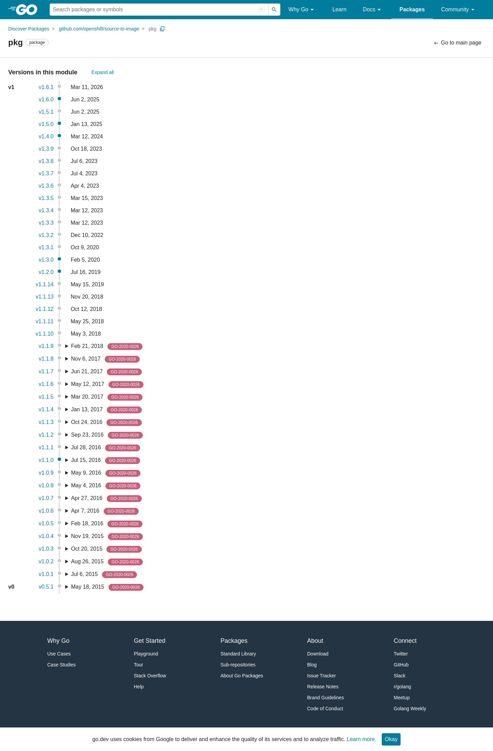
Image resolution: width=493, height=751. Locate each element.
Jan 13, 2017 (106, 409)
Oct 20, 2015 (106, 549)
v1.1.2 (46, 435)
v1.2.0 (46, 272)
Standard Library (238, 653)
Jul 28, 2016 (105, 448)
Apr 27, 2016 (106, 498)
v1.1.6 (46, 384)
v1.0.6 (46, 511)
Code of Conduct (325, 708)
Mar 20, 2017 (106, 397)
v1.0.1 (46, 574)
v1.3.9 (46, 149)
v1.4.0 (46, 136)
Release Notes (323, 686)
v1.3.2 (46, 235)
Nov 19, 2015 (107, 536)
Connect (405, 640)
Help (139, 686)
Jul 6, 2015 (104, 574)
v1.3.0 (46, 260)
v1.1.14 (44, 284)
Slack (399, 675)
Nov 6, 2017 (105, 359)
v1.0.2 (46, 561)
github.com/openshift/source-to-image (99, 29)
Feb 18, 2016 (106, 524)
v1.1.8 (46, 359)
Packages (412, 9)
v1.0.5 (46, 523)
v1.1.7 (46, 371)
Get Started (149, 640)
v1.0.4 (46, 536)
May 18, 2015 (107, 587)
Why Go (302, 10)
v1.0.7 (46, 498)
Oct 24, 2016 (106, 422)
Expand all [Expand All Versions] (102, 72)
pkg (152, 29)
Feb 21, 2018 (106, 346)
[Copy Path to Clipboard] (162, 29)
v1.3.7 (46, 173)
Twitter (401, 653)
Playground (146, 653)
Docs (373, 10)
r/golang (402, 686)
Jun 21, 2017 (106, 371)
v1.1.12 (44, 309)
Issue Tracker (321, 675)
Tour (138, 664)
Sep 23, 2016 (107, 435)
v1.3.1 (46, 247)
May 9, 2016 (105, 473)
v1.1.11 (44, 321)
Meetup (402, 697)
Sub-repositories (237, 664)
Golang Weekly (410, 708)
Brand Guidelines (325, 697)
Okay (391, 739)
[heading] (29, 9)
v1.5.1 (46, 112)
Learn (339, 9)
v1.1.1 (46, 447)
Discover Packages (28, 29)
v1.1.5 (46, 397)
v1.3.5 (46, 198)
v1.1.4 (46, 409)
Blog (312, 664)
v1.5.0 (46, 124)
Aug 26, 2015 (107, 562)
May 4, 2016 (105, 486)
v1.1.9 (46, 346)
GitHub (401, 664)
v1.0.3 (46, 549)
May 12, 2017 (107, 384)
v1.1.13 (44, 297)
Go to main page (457, 43)
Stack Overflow (150, 675)
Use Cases (59, 653)
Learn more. (361, 739)
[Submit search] (274, 9)
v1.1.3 (46, 422)
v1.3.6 (46, 186)
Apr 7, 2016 (104, 511)
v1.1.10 (44, 334)
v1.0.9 (46, 473)
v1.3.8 (46, 161)
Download (317, 653)
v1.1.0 (46, 460)
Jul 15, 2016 (105, 460)
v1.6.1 (46, 87)
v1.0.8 (46, 485)
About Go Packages (241, 675)
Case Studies (61, 664)
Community (459, 10)
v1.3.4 (46, 210)
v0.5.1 (46, 587)
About (315, 640)
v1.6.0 (46, 99)
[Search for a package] (159, 9)
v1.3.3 (46, 223)
